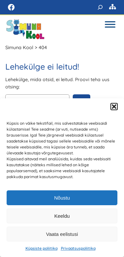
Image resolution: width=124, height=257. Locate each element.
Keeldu (62, 216)
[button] (114, 106)
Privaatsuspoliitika (78, 248)
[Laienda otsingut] (100, 7)
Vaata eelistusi (62, 234)
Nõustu (62, 198)
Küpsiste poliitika (41, 248)
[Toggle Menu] (110, 24)
